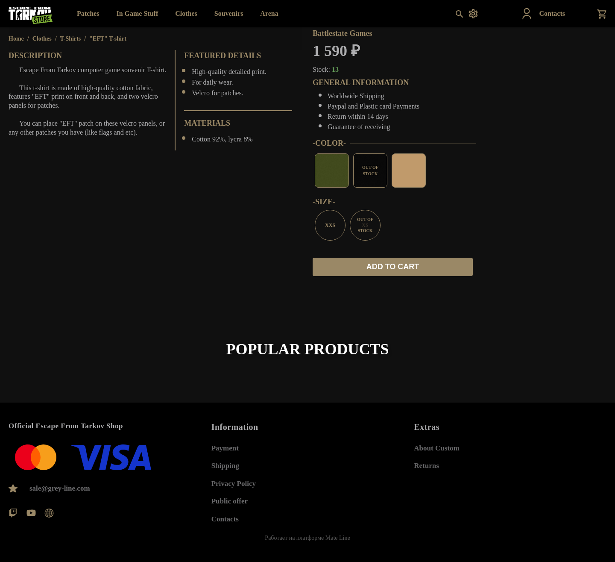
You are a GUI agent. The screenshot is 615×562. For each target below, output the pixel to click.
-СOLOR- (329, 143)
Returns (426, 460)
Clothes (186, 13)
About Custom (436, 443)
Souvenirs (228, 13)
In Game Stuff (137, 13)
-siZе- (324, 201)
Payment (225, 443)
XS (365, 225)
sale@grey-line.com (59, 488)
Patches (88, 13)
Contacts (225, 514)
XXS (330, 225)
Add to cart (392, 266)
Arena (269, 13)
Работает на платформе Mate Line (307, 538)
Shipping (225, 460)
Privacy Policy (233, 478)
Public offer (229, 496)
